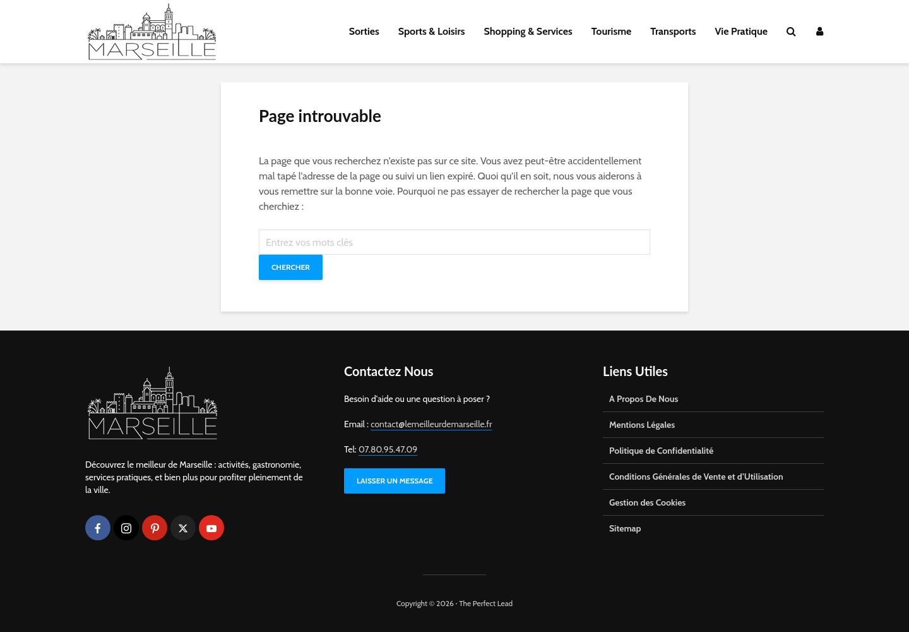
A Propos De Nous (643, 398)
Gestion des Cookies (647, 502)
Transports (673, 31)
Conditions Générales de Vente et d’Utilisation (696, 476)
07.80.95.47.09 (388, 449)
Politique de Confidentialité (661, 450)
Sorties (364, 31)
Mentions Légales (642, 424)
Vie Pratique (741, 31)
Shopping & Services (528, 31)
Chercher (290, 267)
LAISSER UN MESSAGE (394, 480)
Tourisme (611, 31)
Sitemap (625, 528)
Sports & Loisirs (431, 31)
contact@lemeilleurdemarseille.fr (431, 424)
